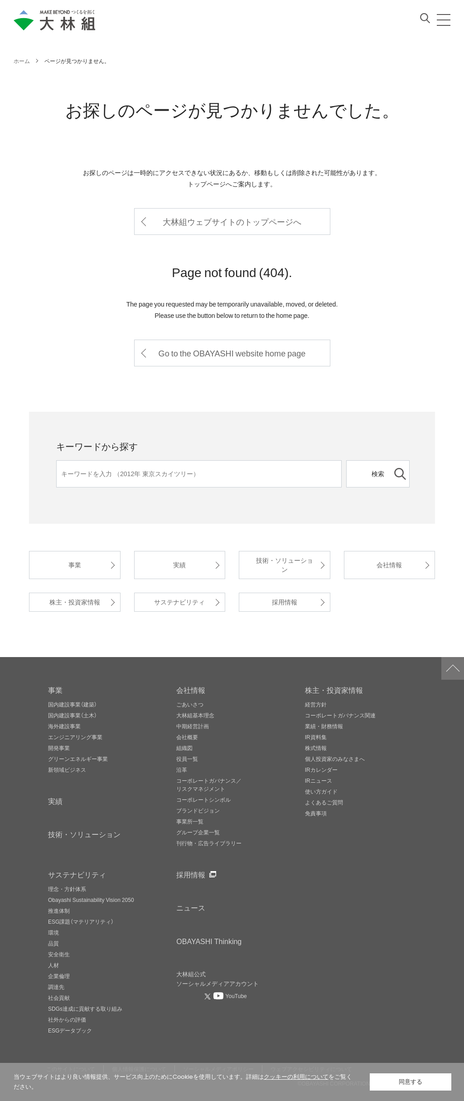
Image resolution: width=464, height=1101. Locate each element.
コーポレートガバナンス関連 (340, 715)
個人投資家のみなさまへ (335, 759)
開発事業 (59, 748)
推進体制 (59, 910)
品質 (53, 943)
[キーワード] (199, 473)
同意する (410, 1081)
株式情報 (316, 748)
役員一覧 (187, 759)
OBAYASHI (209, 940)
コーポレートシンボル (203, 799)
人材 (53, 965)
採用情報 (284, 602)
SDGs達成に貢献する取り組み (85, 1008)
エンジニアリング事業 (75, 737)
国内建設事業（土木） (72, 715)
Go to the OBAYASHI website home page (232, 353)
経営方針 (316, 704)
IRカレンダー (321, 769)
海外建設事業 (64, 726)
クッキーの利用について (296, 1076)
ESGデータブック (70, 1030)
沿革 (181, 769)
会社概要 (187, 737)
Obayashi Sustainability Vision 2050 (91, 900)
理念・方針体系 (67, 889)
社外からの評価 (67, 1019)
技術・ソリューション (284, 564)
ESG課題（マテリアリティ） (81, 921)
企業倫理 (59, 976)
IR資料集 (316, 737)
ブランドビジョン (198, 810)
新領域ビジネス (67, 769)
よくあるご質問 (324, 802)
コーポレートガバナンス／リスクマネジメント (209, 784)
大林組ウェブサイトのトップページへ (232, 221)
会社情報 (389, 565)
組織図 (184, 748)
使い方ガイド (321, 791)
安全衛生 (59, 954)
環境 (53, 932)
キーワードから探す (97, 446)
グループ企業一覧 (198, 832)
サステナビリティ (179, 602)
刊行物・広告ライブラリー (209, 843)
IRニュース (318, 780)
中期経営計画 (192, 726)
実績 (179, 565)
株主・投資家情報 (74, 602)
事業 (74, 565)
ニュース (190, 907)
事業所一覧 (189, 821)
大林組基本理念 (195, 715)
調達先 (56, 987)
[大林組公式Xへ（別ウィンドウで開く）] (208, 996)
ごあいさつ (189, 704)
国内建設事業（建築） (72, 704)
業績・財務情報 (324, 726)
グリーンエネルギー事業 (78, 759)
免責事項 (316, 813)
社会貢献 (59, 998)
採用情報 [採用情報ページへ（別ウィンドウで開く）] (190, 874)
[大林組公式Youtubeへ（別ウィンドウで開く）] (230, 996)
